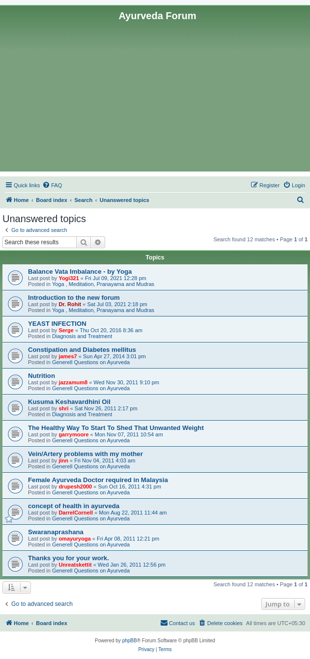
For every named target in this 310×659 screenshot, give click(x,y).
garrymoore (73, 434)
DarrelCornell (75, 513)
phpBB (129, 640)
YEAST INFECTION (57, 323)
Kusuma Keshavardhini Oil (69, 401)
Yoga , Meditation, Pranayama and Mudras (103, 284)
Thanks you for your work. (68, 558)
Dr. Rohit (69, 304)
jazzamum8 (72, 382)
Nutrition (41, 375)
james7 (67, 356)
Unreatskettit (74, 565)
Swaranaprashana (56, 532)
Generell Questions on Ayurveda (91, 362)
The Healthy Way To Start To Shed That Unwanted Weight (116, 427)
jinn (63, 460)
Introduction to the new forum (74, 297)
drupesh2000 (75, 486)
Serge (66, 330)
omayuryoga (74, 539)
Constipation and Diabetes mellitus (82, 349)
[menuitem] (52, 185)
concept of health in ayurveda (73, 506)
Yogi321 (68, 278)
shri (63, 408)
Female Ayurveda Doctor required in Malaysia (98, 480)
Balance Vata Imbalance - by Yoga (80, 271)
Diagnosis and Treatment (82, 336)
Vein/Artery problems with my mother (85, 454)
